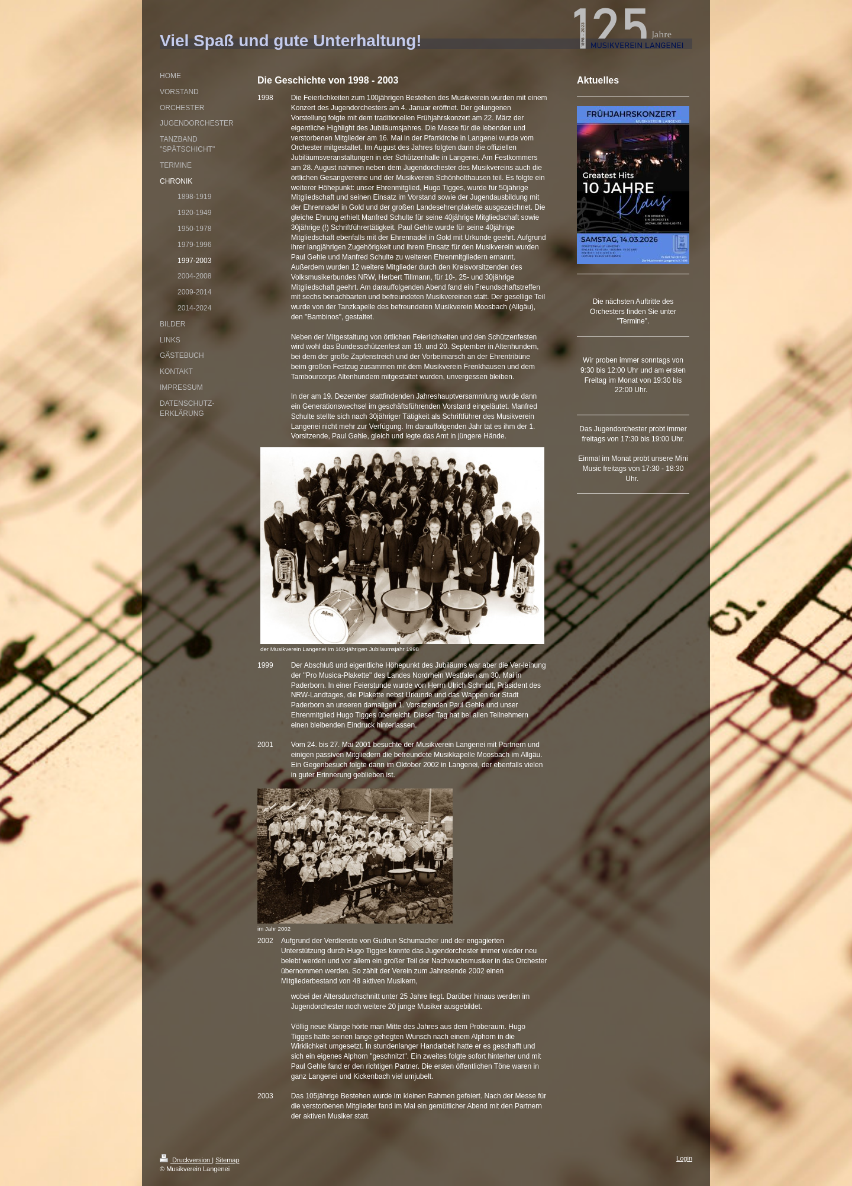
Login (684, 1158)
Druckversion (186, 1159)
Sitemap (227, 1159)
